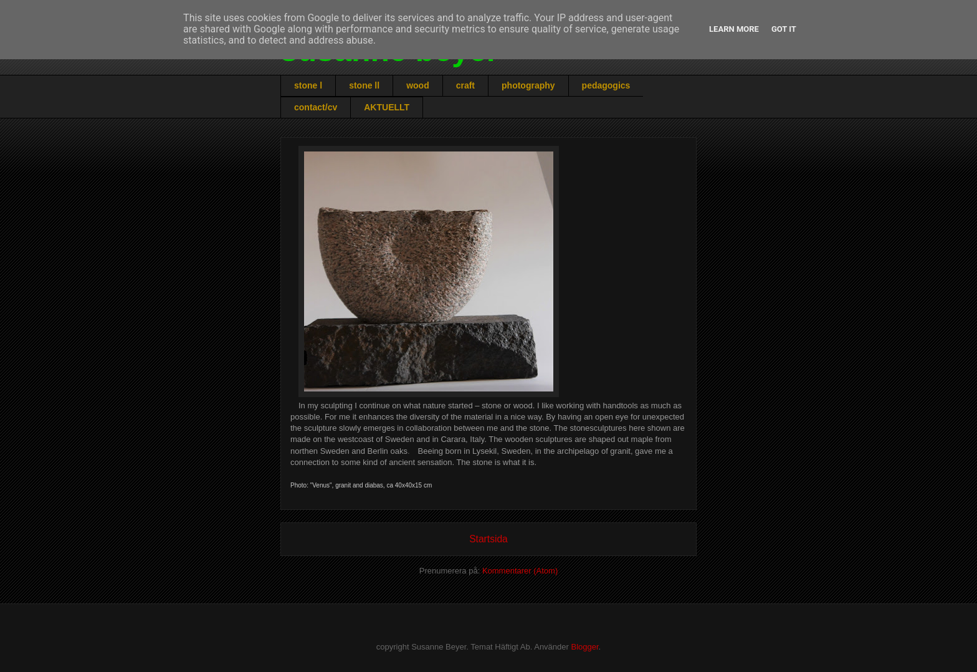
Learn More (734, 29)
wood (417, 85)
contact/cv (315, 107)
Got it (783, 29)
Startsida (488, 539)
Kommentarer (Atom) (520, 570)
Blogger (584, 646)
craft (465, 85)
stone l (308, 85)
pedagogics (606, 85)
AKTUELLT (386, 107)
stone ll (364, 85)
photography (528, 85)
